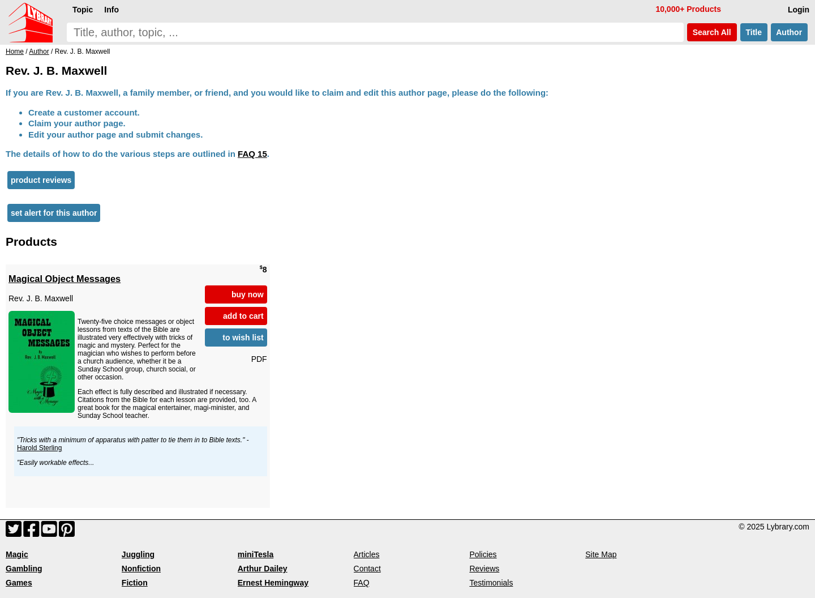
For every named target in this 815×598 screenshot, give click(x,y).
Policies (482, 554)
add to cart (243, 316)
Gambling (24, 568)
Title (754, 32)
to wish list (242, 337)
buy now (247, 294)
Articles (367, 554)
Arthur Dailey (263, 568)
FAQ (362, 582)
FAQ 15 (252, 154)
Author (789, 32)
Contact (367, 568)
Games (19, 582)
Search (712, 32)
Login (798, 9)
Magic (17, 554)
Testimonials (491, 582)
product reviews (41, 180)
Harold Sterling (39, 448)
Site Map (600, 554)
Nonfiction (141, 568)
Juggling (138, 554)
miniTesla (256, 554)
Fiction (135, 582)
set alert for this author (54, 212)
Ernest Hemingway (273, 582)
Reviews (484, 568)
